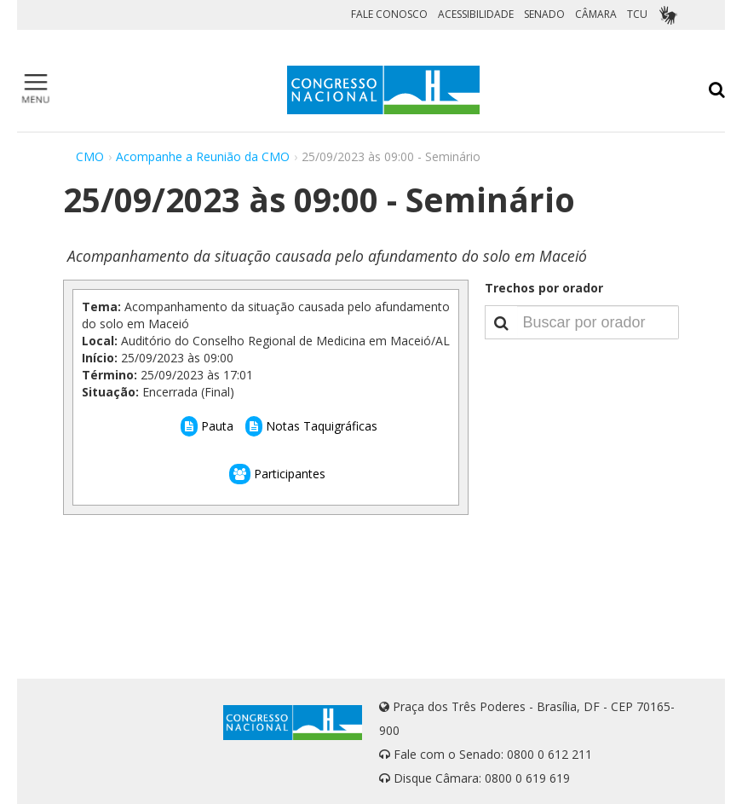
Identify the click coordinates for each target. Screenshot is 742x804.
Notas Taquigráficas (311, 426)
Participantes (277, 474)
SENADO (544, 14)
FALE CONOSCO (389, 14)
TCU (637, 14)
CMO (90, 156)
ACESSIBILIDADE (476, 14)
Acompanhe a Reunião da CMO (203, 156)
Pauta (207, 426)
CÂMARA (596, 14)
